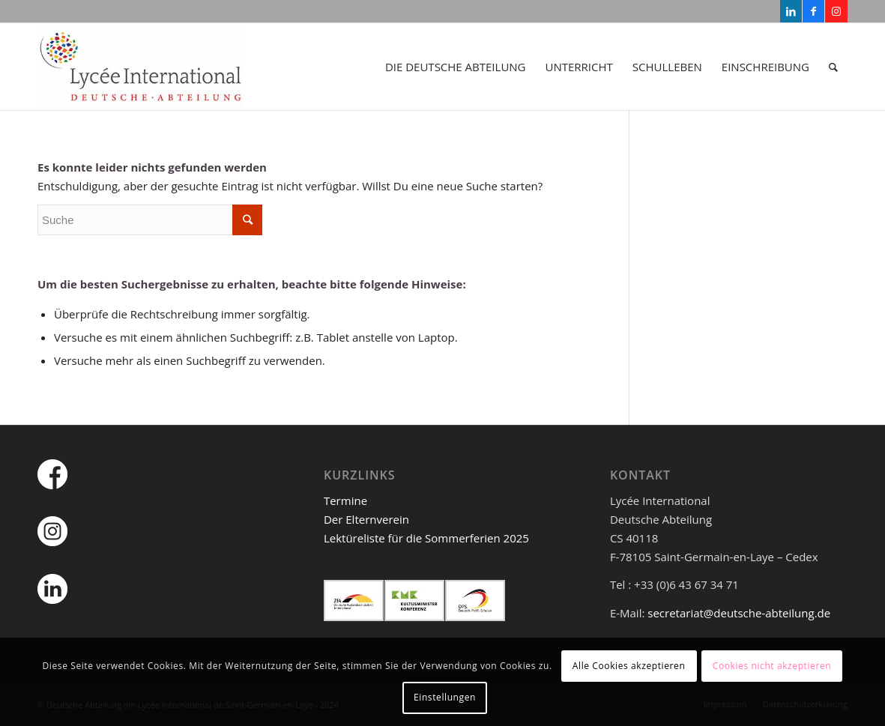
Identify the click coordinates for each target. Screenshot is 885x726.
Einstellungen (445, 697)
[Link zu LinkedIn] (791, 11)
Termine (345, 500)
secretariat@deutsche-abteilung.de (738, 612)
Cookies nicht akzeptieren (772, 665)
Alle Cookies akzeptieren (629, 665)
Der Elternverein (366, 519)
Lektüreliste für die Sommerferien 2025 (426, 537)
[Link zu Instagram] (836, 11)
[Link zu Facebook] (813, 11)
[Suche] (833, 66)
